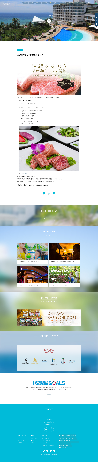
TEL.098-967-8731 (49, 424)
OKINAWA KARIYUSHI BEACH (62, 445)
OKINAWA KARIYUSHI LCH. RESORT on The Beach (65, 443)
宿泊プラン (20, 438)
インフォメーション (22, 436)
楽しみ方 (32, 443)
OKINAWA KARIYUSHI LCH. (61, 441)
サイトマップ (42, 443)
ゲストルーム (25, 2)
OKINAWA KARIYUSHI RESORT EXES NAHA (64, 436)
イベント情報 (45, 2)
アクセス (32, 441)
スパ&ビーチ (32, 436)
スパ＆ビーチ (38, 2)
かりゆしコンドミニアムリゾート (62, 446)
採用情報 (41, 445)
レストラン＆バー (21, 441)
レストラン (32, 2)
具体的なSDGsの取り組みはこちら (49, 395)
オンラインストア (70, 2)
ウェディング (32, 438)
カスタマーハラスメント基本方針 (46, 446)
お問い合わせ (42, 436)
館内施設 (20, 443)
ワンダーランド (57, 2)
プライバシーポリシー (44, 441)
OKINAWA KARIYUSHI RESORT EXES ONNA (64, 438)
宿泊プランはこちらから (22, 186)
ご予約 (77, 2)
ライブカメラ (64, 2)
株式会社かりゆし (59, 448)
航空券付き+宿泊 (83, 2)
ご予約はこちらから (25, 173)
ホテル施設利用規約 (43, 438)
